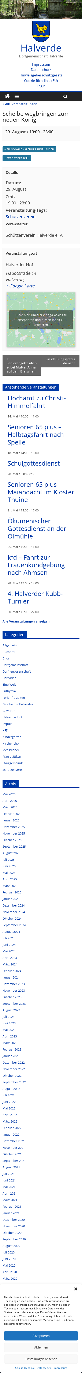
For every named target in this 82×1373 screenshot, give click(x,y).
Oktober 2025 (12, 840)
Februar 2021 (12, 1206)
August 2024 (11, 932)
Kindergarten (12, 737)
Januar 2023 (11, 1056)
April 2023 (10, 1036)
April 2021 (10, 1193)
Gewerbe (9, 711)
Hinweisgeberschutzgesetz (41, 75)
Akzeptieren (41, 1336)
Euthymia (9, 691)
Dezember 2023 (14, 984)
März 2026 (10, 807)
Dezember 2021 (14, 1141)
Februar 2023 (12, 1049)
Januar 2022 (11, 1134)
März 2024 (10, 964)
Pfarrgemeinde (13, 763)
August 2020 (11, 1246)
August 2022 (11, 1089)
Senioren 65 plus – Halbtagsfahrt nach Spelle (36, 434)
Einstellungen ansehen (41, 1359)
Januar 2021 (11, 1213)
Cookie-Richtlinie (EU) (41, 80)
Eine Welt (9, 684)
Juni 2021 (9, 1180)
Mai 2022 (9, 1108)
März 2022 (10, 1121)
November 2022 (14, 1069)
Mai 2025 (9, 873)
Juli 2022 (9, 1095)
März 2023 (10, 1043)
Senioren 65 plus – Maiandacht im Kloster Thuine (41, 492)
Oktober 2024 (12, 918)
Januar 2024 (11, 977)
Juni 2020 (9, 1259)
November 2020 (14, 1226)
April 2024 (10, 958)
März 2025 (10, 886)
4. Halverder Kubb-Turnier (35, 597)
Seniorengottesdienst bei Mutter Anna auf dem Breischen (22, 365)
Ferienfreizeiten (14, 698)
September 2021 (14, 1161)
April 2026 (10, 801)
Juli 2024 (9, 938)
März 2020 (10, 1278)
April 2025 (10, 879)
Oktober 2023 (12, 997)
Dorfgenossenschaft (17, 671)
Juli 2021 (9, 1174)
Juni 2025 (9, 866)
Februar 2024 (12, 971)
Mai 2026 (9, 794)
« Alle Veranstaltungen (20, 104)
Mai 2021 (9, 1187)
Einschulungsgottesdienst (60, 361)
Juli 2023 (9, 1017)
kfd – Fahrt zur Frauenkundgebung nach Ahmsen (36, 565)
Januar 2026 (11, 820)
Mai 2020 (9, 1265)
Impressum (60, 1368)
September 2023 (14, 1004)
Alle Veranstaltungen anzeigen (26, 621)
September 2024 (14, 925)
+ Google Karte (20, 286)
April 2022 (10, 1115)
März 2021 (10, 1200)
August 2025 (11, 853)
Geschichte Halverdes (18, 704)
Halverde (41, 47)
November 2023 (14, 990)
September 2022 (14, 1082)
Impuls (7, 724)
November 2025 (14, 833)
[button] (76, 1289)
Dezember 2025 (14, 827)
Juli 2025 (9, 860)
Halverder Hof (12, 717)
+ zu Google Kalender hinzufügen (29, 149)
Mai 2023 (9, 1030)
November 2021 (14, 1148)
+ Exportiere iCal (16, 158)
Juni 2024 (9, 945)
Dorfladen (9, 678)
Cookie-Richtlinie (25, 1368)
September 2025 (14, 846)
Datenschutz (44, 1368)
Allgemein (10, 645)
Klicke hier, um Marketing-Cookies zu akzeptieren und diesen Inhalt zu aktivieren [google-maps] (41, 320)
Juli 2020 (9, 1252)
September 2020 (14, 1239)
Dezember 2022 (14, 1062)
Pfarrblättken (12, 756)
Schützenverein (21, 216)
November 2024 (14, 912)
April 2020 (10, 1272)
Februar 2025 (12, 892)
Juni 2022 (9, 1102)
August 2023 (11, 1010)
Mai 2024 (9, 951)
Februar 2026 (12, 814)
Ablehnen (41, 1347)
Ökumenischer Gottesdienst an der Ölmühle (37, 528)
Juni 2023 (9, 1023)
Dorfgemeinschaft (15, 665)
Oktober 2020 (12, 1233)
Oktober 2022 (12, 1076)
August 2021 (11, 1167)
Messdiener (11, 750)
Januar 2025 (11, 899)
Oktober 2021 (12, 1154)
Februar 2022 (12, 1128)
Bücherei (9, 652)
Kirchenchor (11, 743)
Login (41, 86)
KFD (5, 730)
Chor (6, 658)
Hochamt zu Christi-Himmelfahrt (37, 402)
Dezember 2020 (14, 1220)
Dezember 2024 (14, 905)
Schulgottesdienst (34, 463)
